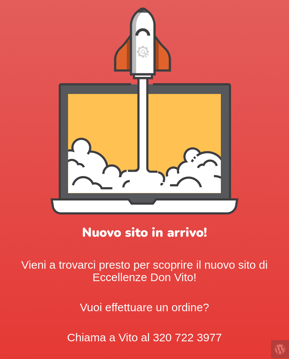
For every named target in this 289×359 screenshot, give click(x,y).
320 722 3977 (187, 337)
